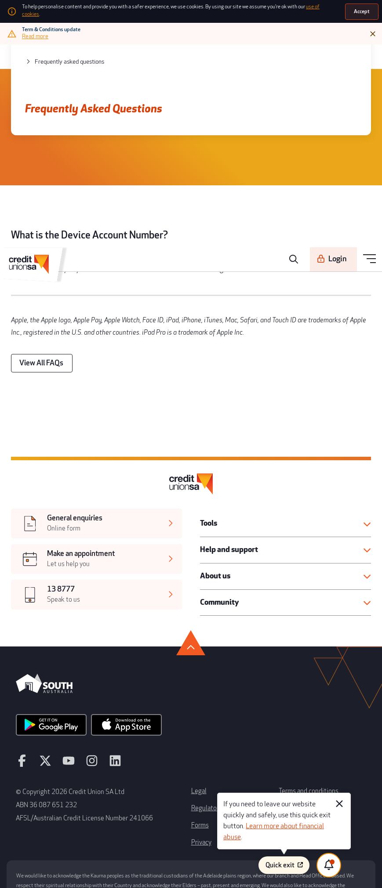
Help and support (227, 513)
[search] (297, 54)
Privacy (200, 787)
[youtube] (64, 716)
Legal (198, 740)
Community (219, 564)
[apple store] (118, 681)
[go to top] (190, 601)
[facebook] (21, 716)
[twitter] (43, 716)
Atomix (106, 873)
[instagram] (86, 716)
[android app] (48, 681)
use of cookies (308, 9)
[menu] (370, 54)
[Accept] (362, 10)
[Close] (373, 31)
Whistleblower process (307, 756)
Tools (208, 488)
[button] (286, 488)
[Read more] (36, 34)
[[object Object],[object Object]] (96, 490)
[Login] (335, 54)
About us (214, 539)
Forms (199, 772)
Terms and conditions (305, 740)
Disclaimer (292, 772)
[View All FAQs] (39, 338)
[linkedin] (107, 716)
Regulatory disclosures (219, 756)
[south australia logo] (44, 648)
